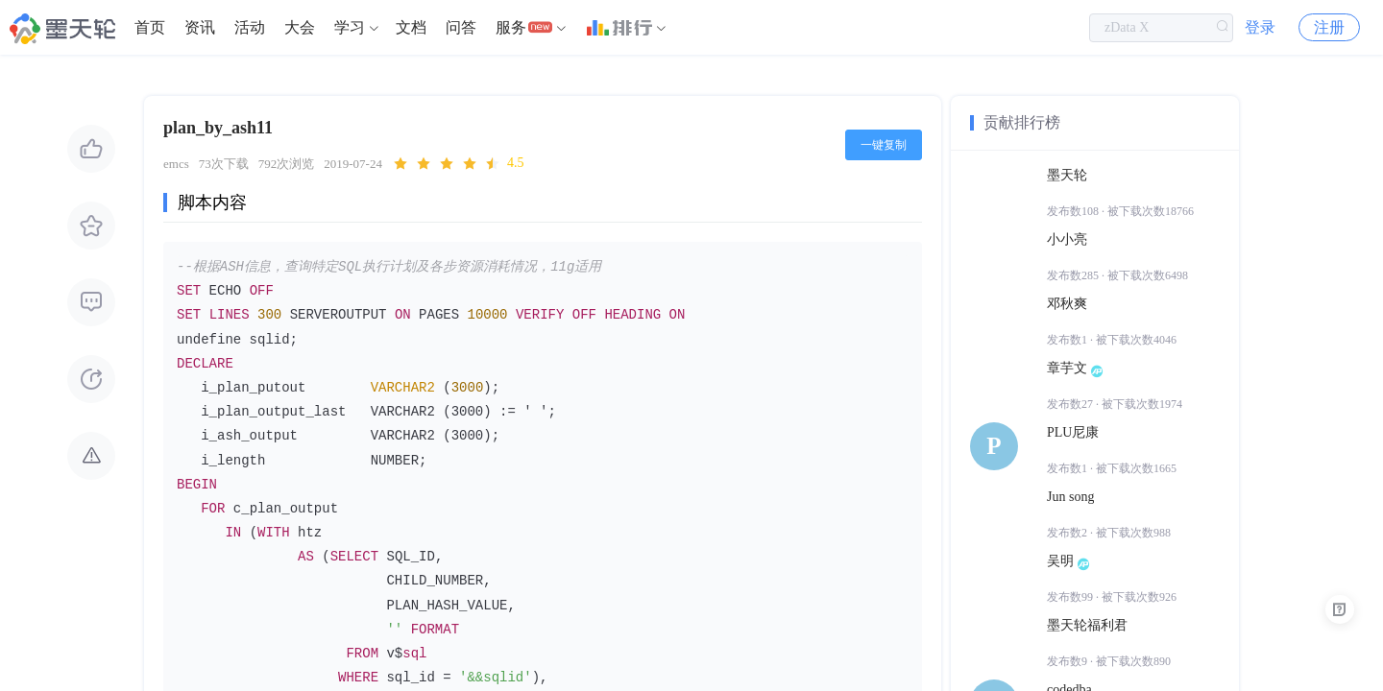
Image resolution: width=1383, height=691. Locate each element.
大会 (299, 28)
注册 (1329, 28)
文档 (411, 28)
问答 (461, 28)
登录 (1260, 28)
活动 (249, 28)
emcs (176, 163)
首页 (149, 28)
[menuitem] (149, 29)
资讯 (199, 28)
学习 (349, 28)
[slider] (458, 164)
